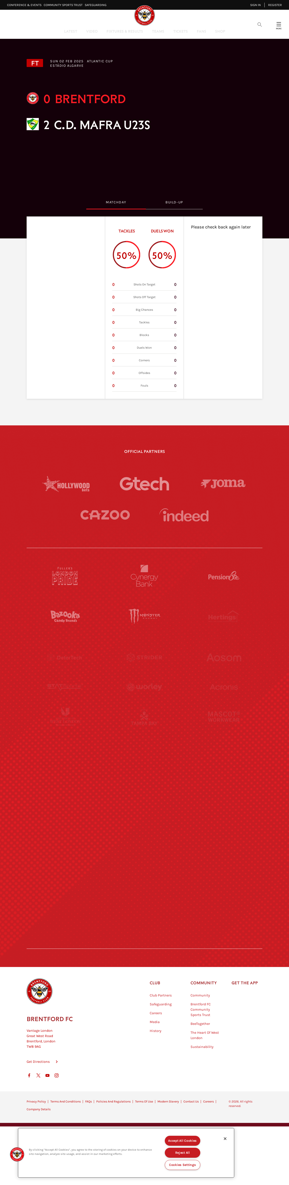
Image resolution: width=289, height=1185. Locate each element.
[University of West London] (65, 739)
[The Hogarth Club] (65, 902)
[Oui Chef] (224, 820)
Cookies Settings (182, 1165)
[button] (17, 1154)
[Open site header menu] (279, 24)
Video (92, 31)
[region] (126, 1153)
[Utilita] (65, 780)
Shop (220, 31)
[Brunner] (65, 820)
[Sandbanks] (65, 861)
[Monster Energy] (144, 616)
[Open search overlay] (259, 24)
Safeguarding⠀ (97, 5)
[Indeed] (184, 514)
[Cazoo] (105, 515)
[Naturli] (144, 780)
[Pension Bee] (224, 575)
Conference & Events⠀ (25, 5)
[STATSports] (65, 698)
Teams (158, 31)
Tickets (180, 31)
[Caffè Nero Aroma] (144, 943)
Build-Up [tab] (174, 202)
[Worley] (144, 698)
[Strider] (144, 657)
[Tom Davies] (224, 861)
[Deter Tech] (65, 657)
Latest (70, 31)
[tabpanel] (144, 307)
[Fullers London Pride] (65, 575)
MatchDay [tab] (116, 202)
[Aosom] (224, 657)
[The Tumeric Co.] (144, 902)
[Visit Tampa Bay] (144, 739)
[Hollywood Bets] (66, 483)
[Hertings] (224, 616)
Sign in (255, 5)
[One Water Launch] (224, 780)
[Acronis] (224, 698)
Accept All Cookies (182, 1141)
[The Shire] (144, 861)
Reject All (182, 1153)
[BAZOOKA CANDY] (65, 616)
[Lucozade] (224, 902)
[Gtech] (144, 483)
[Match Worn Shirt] (144, 820)
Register (275, 5)
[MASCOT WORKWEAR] (224, 739)
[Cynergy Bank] (144, 575)
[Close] (225, 1139)
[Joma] (223, 484)
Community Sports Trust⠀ (64, 5)
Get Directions (38, 1084)
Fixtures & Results (124, 31)
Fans (201, 31)
